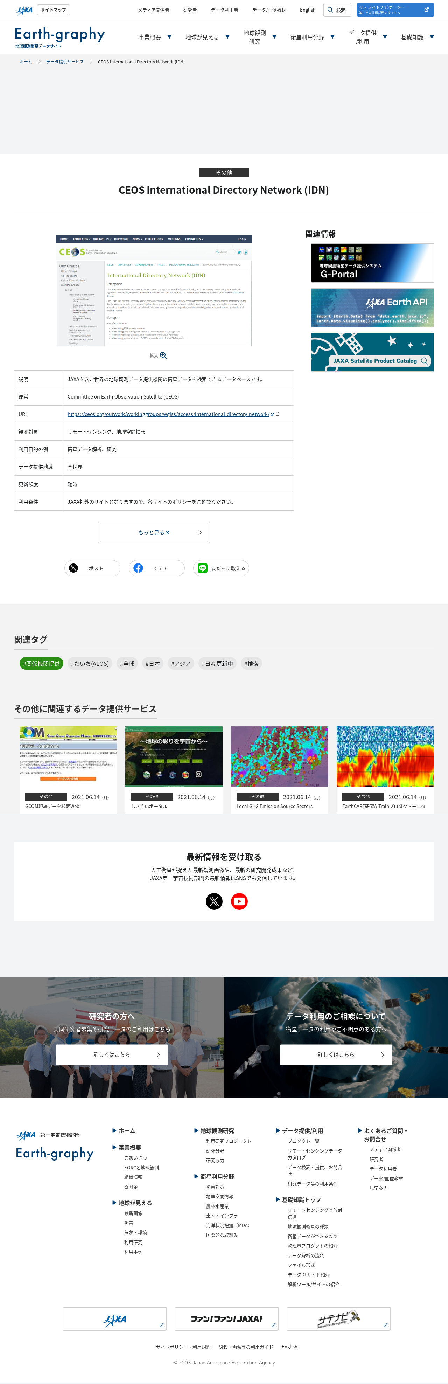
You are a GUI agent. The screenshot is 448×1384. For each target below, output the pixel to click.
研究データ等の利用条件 (313, 1185)
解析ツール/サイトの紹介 (314, 1285)
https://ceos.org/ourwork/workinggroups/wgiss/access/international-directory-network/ (169, 413)
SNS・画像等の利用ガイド (246, 1348)
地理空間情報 (219, 1198)
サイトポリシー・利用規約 (183, 1348)
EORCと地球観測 (141, 1168)
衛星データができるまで (313, 1237)
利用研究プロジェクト (229, 1142)
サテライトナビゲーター (382, 9)
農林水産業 (217, 1207)
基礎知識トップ (301, 1201)
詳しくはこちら (112, 1055)
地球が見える (202, 37)
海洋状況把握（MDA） (229, 1226)
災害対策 (215, 1188)
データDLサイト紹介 (309, 1276)
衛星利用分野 (307, 37)
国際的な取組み (222, 1236)
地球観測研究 (255, 36)
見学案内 (379, 1189)
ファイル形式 (301, 1266)
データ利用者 (224, 9)
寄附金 (131, 1188)
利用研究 (133, 1243)
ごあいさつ (135, 1159)
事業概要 (150, 37)
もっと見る (151, 532)
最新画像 (133, 1214)
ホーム (26, 61)
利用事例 (133, 1253)
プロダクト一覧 (304, 1142)
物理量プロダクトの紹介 (313, 1247)
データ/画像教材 (269, 9)
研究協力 (215, 1161)
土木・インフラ (222, 1217)
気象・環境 (135, 1234)
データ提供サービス (65, 61)
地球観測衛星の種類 (308, 1228)
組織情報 (133, 1178)
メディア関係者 (153, 9)
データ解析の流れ (306, 1256)
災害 (128, 1224)
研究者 (190, 9)
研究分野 (215, 1152)
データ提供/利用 (363, 36)
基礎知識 (412, 37)
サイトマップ (53, 10)
